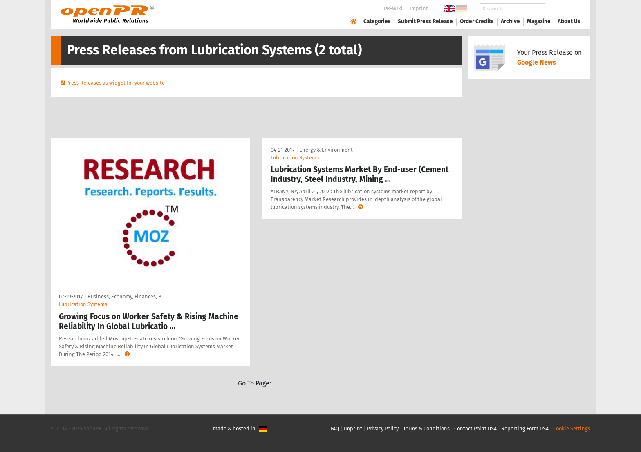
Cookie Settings (571, 428)
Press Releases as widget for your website (115, 83)
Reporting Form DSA (525, 428)
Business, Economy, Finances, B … (126, 296)
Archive (510, 21)
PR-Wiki (393, 8)
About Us (569, 21)
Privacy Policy (383, 428)
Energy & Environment (326, 150)
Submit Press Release (425, 21)
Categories (377, 21)
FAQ (335, 428)
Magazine (539, 21)
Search (562, 8)
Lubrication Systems (83, 304)
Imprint (419, 8)
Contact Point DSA (475, 428)
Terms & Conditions (426, 428)
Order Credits (477, 21)
